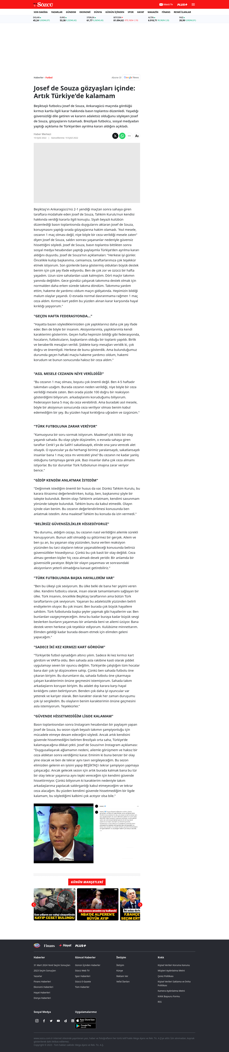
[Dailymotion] (65, 1021)
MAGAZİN (153, 12)
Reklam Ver (122, 976)
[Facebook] (44, 1021)
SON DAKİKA (41, 12)
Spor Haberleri (82, 976)
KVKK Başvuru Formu (169, 996)
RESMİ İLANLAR (182, 12)
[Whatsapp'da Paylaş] (122, 136)
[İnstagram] (37, 1021)
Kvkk (161, 957)
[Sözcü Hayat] (65, 945)
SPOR (131, 12)
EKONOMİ (85, 12)
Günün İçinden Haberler (87, 965)
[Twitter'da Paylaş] (115, 136)
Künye (119, 970)
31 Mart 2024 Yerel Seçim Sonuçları (52, 965)
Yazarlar (38, 976)
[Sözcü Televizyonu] (37, 945)
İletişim (121, 957)
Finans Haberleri (42, 981)
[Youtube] (58, 1021)
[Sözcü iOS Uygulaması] (85, 1020)
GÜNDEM (71, 12)
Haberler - (39, 77)
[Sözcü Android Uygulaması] (85, 1025)
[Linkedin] (72, 1021)
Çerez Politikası (165, 976)
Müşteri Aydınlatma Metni (171, 970)
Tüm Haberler (82, 986)
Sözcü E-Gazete (83, 981)
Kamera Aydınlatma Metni (171, 990)
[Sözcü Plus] (80, 945)
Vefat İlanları (123, 981)
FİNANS (166, 12)
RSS (160, 1001)
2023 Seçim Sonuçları (45, 970)
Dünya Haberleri (42, 997)
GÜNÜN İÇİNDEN (114, 12)
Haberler (39, 957)
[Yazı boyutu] (137, 136)
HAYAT (140, 12)
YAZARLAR (56, 12)
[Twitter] (51, 1021)
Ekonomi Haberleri (43, 986)
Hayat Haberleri (42, 992)
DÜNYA (98, 12)
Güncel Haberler (85, 957)
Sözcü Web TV (82, 970)
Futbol (49, 77)
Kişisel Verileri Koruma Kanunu (174, 965)
